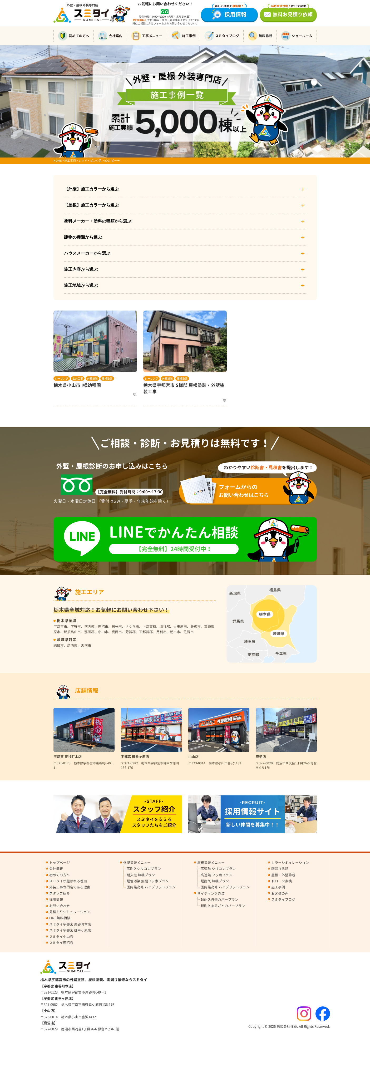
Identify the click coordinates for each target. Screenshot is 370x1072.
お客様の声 (279, 893)
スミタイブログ (221, 36)
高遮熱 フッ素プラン (216, 875)
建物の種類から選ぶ (185, 237)
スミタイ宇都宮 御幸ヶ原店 (70, 930)
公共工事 (77, 378)
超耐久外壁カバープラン (219, 899)
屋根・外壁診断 (283, 875)
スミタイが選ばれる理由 (68, 881)
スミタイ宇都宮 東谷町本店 (70, 924)
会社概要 (56, 868)
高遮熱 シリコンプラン (218, 868)
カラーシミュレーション (290, 862)
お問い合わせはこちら (251, 491)
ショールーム (296, 36)
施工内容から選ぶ (185, 269)
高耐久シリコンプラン (144, 868)
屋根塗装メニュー (211, 862)
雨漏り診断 (279, 868)
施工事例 (183, 36)
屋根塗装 (107, 378)
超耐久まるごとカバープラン (223, 905)
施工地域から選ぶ (185, 285)
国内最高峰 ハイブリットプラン (225, 887)
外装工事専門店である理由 (69, 887)
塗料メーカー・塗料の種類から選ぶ (185, 221)
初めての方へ (73, 36)
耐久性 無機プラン (141, 875)
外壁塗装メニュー (137, 862)
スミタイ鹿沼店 (61, 942)
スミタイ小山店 (61, 936)
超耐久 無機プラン (215, 881)
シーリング (61, 378)
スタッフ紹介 (59, 893)
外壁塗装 (92, 378)
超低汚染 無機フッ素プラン (148, 881)
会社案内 (110, 36)
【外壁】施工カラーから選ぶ (185, 189)
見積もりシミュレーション (69, 911)
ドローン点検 (281, 881)
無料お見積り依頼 (290, 13)
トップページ (59, 862)
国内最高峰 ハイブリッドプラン (151, 887)
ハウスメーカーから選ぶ (185, 253)
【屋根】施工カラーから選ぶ (185, 205)
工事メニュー (146, 36)
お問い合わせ (59, 905)
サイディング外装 (211, 893)
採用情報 (229, 13)
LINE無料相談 (59, 918)
